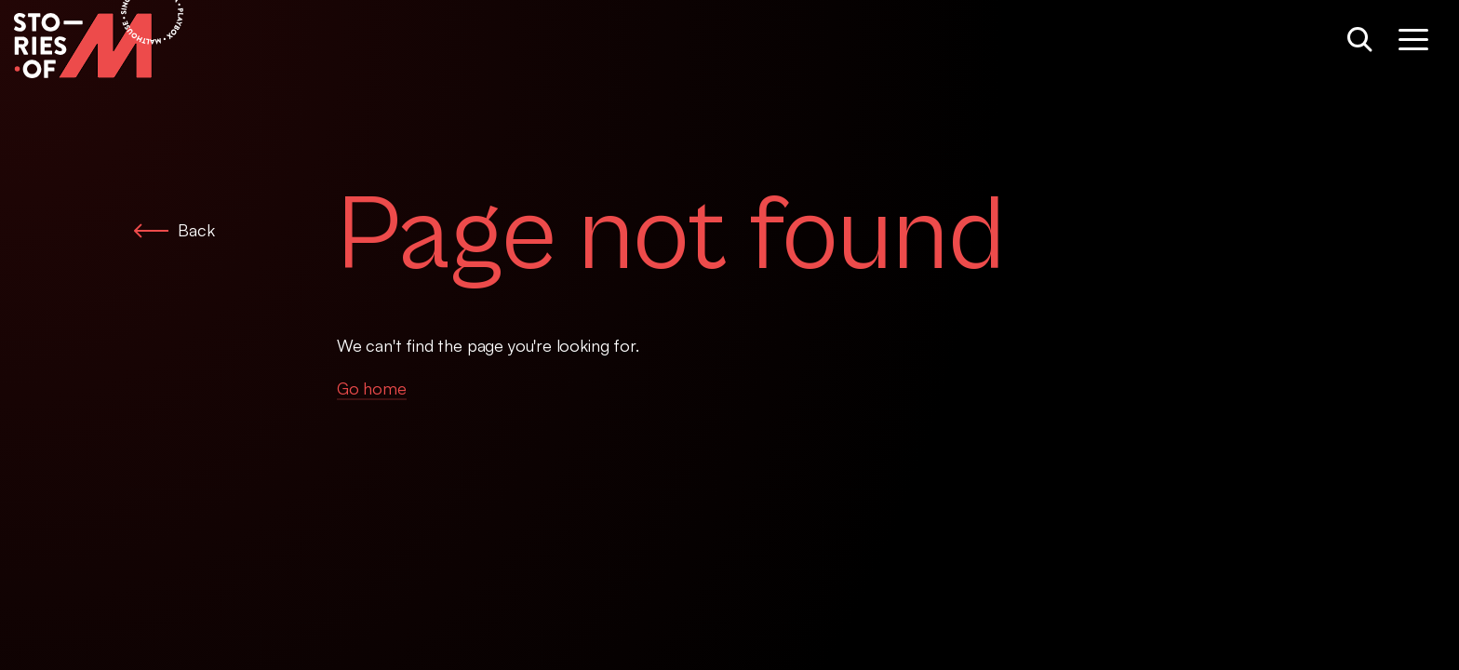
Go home (372, 388)
